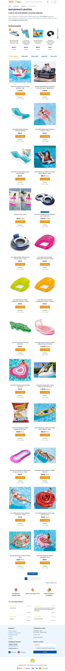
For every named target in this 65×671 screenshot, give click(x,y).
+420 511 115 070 (12, 644)
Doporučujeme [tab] (13, 56)
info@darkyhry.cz (13, 648)
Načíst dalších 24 (32, 573)
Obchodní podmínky (13, 634)
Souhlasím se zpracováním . (45, 648)
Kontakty (10, 638)
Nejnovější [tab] (24, 56)
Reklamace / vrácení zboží (14, 633)
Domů (9, 6)
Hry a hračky (16, 6)
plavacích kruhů (20, 20)
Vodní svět (23, 6)
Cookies (10, 636)
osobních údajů (51, 648)
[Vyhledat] (48, 2)
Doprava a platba (12, 631)
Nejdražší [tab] (44, 56)
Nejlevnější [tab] (34, 56)
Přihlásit (45, 652)
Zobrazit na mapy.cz (38, 637)
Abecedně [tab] (54, 56)
